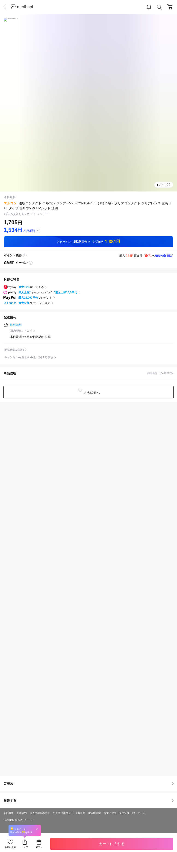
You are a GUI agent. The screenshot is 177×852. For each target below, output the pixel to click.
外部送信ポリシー (63, 813)
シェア (24, 847)
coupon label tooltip (31, 263)
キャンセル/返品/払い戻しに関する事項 (28, 357)
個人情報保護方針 (40, 813)
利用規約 (22, 813)
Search (159, 7)
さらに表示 (91, 392)
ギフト (38, 847)
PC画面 (80, 813)
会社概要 (8, 813)
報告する (88, 800)
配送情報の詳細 (14, 350)
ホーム (141, 813)
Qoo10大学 (94, 813)
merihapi (25, 7)
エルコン (10, 203)
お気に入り (10, 847)
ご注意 (88, 783)
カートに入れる (112, 844)
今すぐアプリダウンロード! (119, 813)
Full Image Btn (168, 184)
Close (37, 828)
